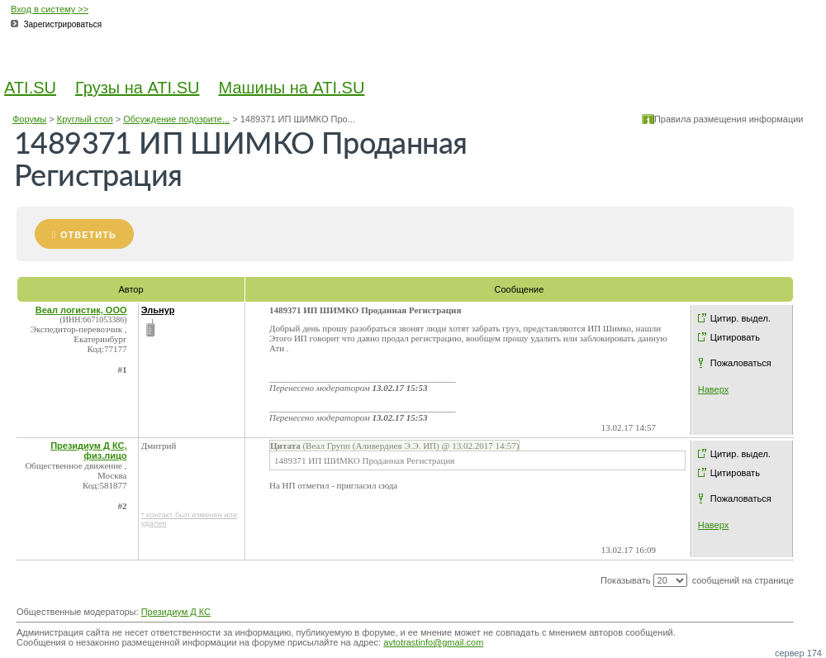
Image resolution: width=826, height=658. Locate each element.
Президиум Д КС (176, 612)
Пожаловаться (740, 363)
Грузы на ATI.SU (137, 88)
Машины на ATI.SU (292, 88)
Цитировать (735, 337)
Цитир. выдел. (740, 318)
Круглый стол (85, 119)
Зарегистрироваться (63, 24)
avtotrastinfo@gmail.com (433, 642)
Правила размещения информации (729, 119)
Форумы (29, 119)
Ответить (88, 235)
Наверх (713, 389)
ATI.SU (30, 88)
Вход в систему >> (49, 9)
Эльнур (158, 310)
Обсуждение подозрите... (176, 119)
